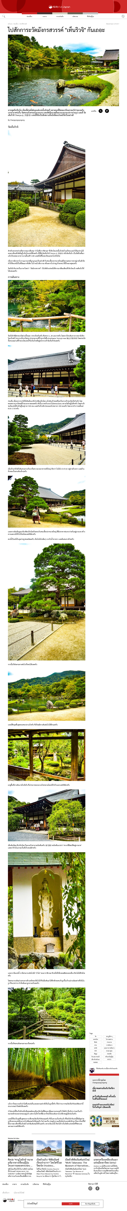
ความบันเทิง (60, 16)
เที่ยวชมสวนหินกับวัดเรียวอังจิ (103, 1089)
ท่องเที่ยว (29, 16)
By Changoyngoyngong (16, 120)
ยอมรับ (71, 1204)
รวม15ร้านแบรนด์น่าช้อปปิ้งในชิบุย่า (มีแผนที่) (103, 1105)
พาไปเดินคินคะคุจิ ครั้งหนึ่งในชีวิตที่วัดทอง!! (104, 1097)
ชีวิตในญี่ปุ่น (90, 16)
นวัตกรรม (75, 16)
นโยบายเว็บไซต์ (19, 1193)
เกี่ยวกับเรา (5, 1193)
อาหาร (45, 16)
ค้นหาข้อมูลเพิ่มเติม (90, 1204)
